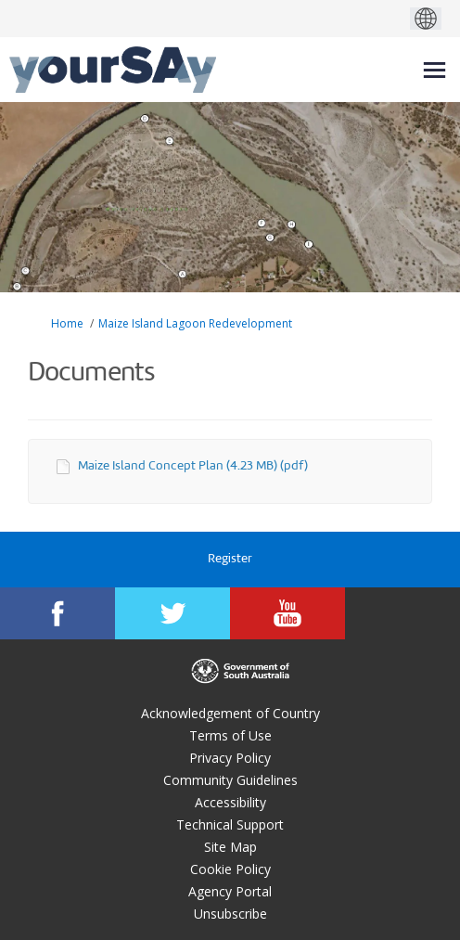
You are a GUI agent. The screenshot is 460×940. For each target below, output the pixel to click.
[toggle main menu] (434, 70)
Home (67, 323)
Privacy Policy (230, 757)
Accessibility (230, 802)
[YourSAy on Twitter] (172, 613)
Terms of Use (230, 735)
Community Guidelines (230, 780)
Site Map (230, 847)
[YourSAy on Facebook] (57, 613)
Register (230, 559)
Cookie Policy (230, 869)
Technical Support (230, 824)
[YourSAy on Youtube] (287, 613)
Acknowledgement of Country (230, 713)
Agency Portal (230, 891)
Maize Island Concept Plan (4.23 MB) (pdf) (193, 466)
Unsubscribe (230, 913)
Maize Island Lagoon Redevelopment (195, 323)
